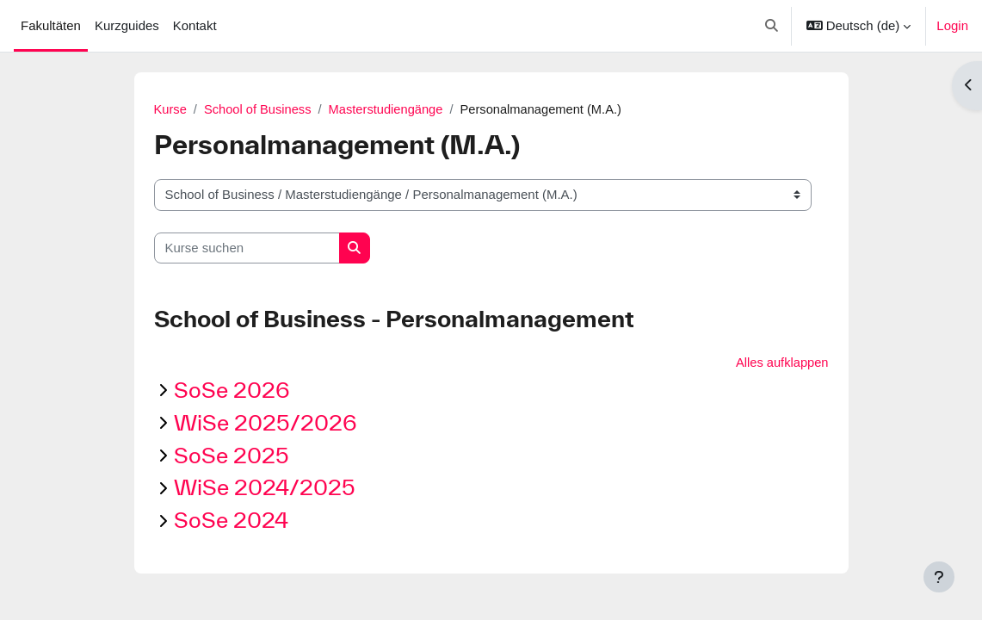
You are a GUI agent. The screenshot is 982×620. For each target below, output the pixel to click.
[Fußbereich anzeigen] (938, 576)
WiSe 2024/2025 (264, 487)
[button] (771, 26)
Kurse (171, 109)
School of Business (259, 109)
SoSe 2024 (231, 520)
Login (952, 25)
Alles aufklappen (781, 362)
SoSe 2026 (232, 390)
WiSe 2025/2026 (265, 423)
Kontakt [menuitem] (195, 25)
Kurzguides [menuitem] (127, 25)
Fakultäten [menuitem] (51, 25)
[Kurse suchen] (247, 248)
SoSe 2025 (231, 455)
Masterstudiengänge (389, 109)
